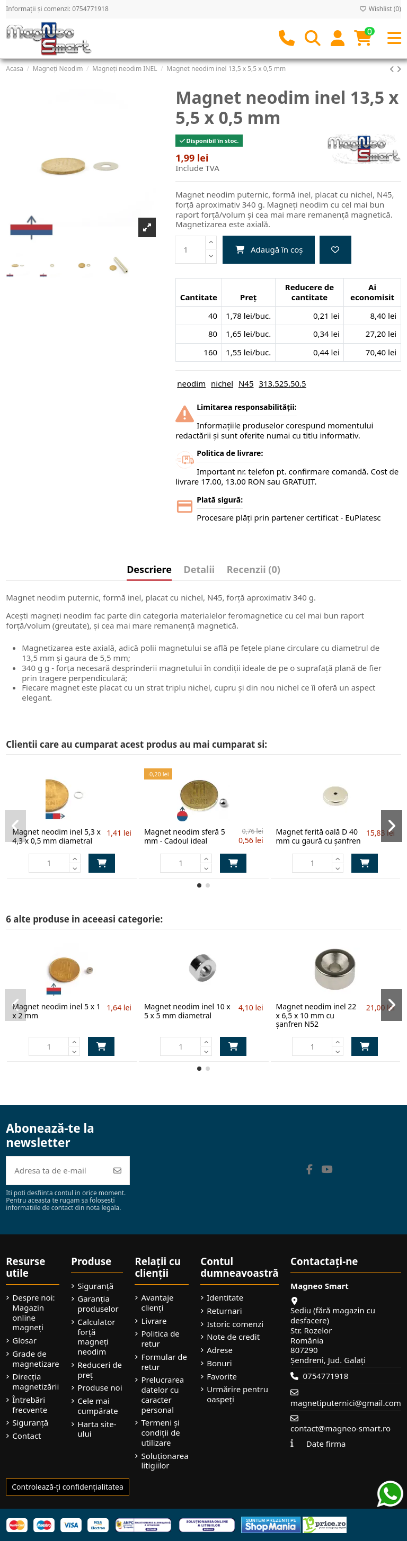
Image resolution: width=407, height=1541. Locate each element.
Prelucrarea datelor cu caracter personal (162, 1394)
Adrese (220, 1350)
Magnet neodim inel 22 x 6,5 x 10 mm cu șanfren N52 (316, 1015)
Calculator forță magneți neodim (96, 1337)
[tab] (253, 572)
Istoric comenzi (235, 1324)
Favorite (222, 1377)
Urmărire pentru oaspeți (237, 1394)
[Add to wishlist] (335, 250)
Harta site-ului (96, 1429)
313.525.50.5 (282, 383)
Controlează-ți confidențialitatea (67, 1487)
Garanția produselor (97, 1304)
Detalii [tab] (199, 570)
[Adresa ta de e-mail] (56, 1171)
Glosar (24, 1341)
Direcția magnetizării (35, 1382)
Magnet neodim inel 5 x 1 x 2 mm (56, 1010)
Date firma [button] (326, 1443)
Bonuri (219, 1363)
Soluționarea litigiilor (164, 1461)
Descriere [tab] (149, 570)
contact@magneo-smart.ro (340, 1428)
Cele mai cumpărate (97, 1406)
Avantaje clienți (157, 1303)
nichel (222, 383)
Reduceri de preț (99, 1370)
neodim (191, 383)
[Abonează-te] (117, 1171)
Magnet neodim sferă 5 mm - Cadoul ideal (184, 836)
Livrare (153, 1321)
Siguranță (30, 1423)
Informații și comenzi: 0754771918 (57, 8)
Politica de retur (160, 1339)
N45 (246, 383)
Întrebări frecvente (29, 1405)
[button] (199, 885)
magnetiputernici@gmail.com (345, 1402)
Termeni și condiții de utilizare (160, 1432)
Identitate (225, 1298)
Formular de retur (164, 1362)
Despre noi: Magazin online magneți (33, 1312)
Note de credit (233, 1337)
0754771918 (325, 1375)
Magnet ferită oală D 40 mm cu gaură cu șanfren (318, 836)
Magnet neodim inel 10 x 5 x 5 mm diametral (187, 1010)
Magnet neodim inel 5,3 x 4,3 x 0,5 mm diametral (56, 836)
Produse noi (99, 1388)
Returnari (224, 1311)
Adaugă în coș (269, 249)
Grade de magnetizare (35, 1359)
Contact (26, 1436)
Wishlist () (380, 8)
